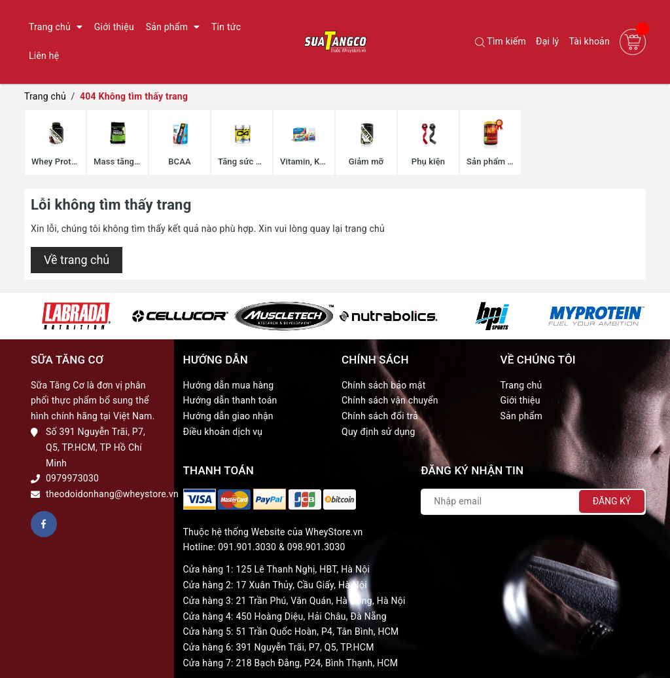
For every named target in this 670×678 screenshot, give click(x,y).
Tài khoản (589, 41)
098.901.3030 (316, 547)
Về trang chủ (76, 260)
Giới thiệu (520, 400)
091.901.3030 (247, 547)
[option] (76, 316)
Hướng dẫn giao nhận (228, 416)
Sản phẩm (522, 416)
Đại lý (547, 41)
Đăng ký (612, 501)
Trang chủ (521, 385)
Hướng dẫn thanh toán (230, 400)
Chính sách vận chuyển (390, 400)
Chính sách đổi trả (380, 416)
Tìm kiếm (500, 41)
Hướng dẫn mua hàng (228, 385)
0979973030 (72, 478)
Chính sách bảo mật (383, 385)
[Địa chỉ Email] (533, 502)
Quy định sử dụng (378, 431)
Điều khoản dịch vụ (223, 431)
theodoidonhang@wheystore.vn (112, 494)
